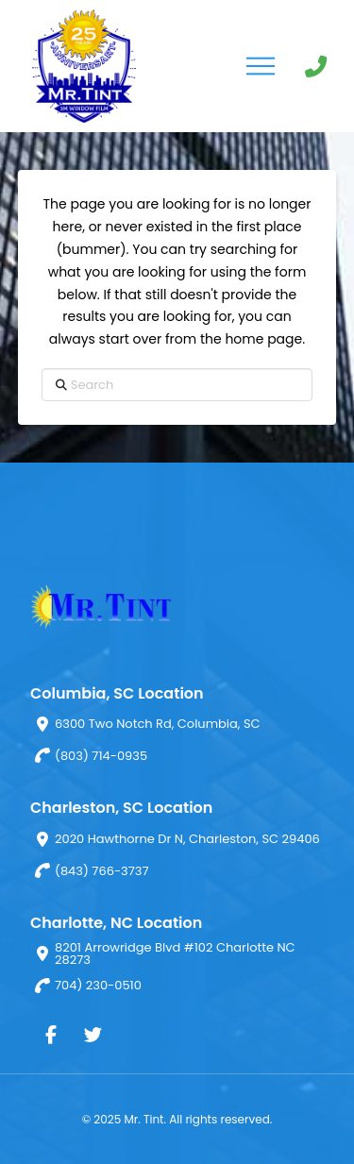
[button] (260, 66)
